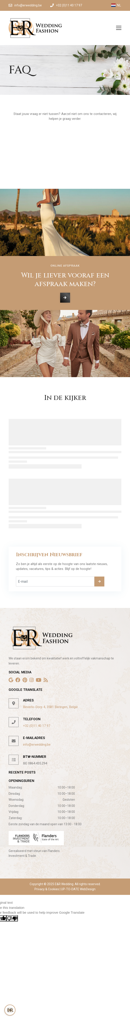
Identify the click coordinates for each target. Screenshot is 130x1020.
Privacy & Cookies (47, 889)
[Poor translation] (12, 918)
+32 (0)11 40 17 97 (36, 726)
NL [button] (116, 5)
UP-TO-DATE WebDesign (78, 889)
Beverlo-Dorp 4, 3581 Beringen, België (50, 707)
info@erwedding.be (37, 745)
